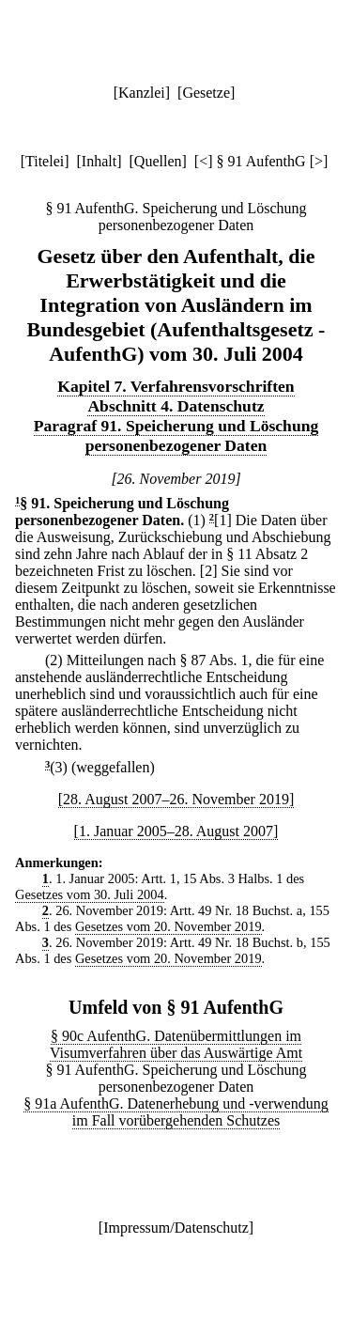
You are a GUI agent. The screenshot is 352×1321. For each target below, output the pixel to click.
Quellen (158, 161)
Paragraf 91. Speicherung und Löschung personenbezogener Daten (176, 435)
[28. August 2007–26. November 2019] (176, 799)
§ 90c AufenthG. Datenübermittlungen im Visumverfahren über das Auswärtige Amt (176, 1044)
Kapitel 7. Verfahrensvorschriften (175, 386)
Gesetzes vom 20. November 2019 (168, 926)
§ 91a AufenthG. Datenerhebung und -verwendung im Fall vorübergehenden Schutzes (175, 1112)
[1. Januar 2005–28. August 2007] (176, 831)
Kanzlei (141, 93)
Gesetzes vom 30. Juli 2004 (89, 894)
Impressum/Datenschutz (176, 1228)
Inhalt (99, 161)
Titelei (44, 161)
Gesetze (206, 93)
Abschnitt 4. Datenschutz (175, 405)
